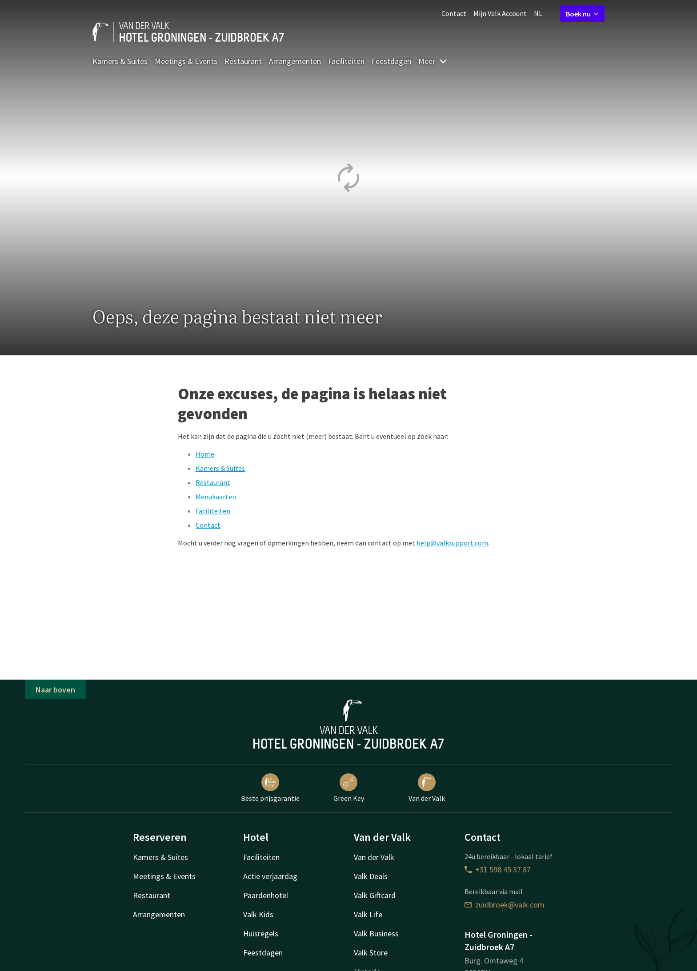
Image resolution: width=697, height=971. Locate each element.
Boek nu (582, 13)
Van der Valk (427, 788)
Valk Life (368, 914)
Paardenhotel (265, 895)
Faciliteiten (346, 61)
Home (205, 454)
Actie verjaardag (270, 876)
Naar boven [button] (55, 689)
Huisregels (260, 933)
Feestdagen (391, 61)
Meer (433, 61)
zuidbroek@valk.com (505, 904)
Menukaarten (216, 496)
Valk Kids (258, 914)
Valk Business (376, 933)
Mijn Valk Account (500, 13)
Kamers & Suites (120, 61)
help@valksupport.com (452, 542)
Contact (453, 13)
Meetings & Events (186, 61)
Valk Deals (371, 876)
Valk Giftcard (375, 895)
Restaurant (243, 61)
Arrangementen (295, 61)
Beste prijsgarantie (270, 788)
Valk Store (371, 952)
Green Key (348, 788)
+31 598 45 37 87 (498, 869)
